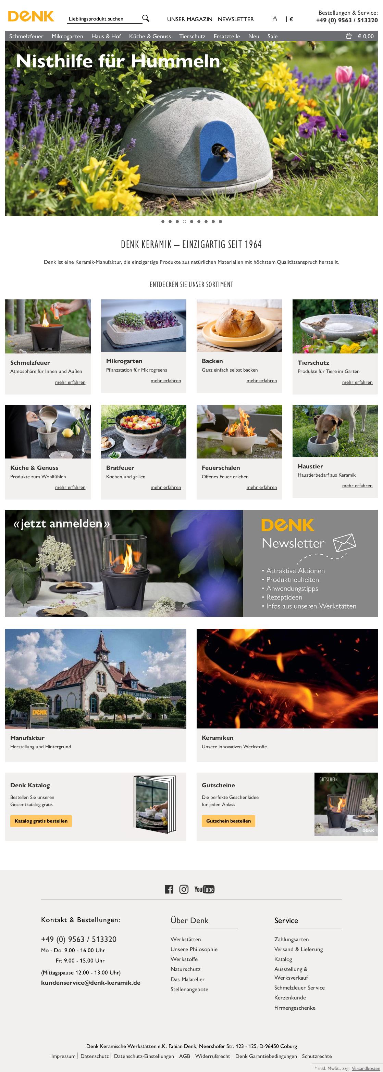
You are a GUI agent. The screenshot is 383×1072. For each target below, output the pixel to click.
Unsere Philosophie (194, 949)
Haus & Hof (106, 35)
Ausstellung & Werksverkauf (291, 973)
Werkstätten (186, 939)
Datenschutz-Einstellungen (144, 1056)
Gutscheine (218, 785)
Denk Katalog (30, 785)
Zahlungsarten (291, 939)
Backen (212, 361)
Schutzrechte (317, 1056)
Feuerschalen (221, 468)
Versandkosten (366, 1067)
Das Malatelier (188, 979)
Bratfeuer (120, 468)
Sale (273, 35)
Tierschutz (192, 35)
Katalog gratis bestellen (41, 821)
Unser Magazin (189, 19)
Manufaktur (27, 738)
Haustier (310, 466)
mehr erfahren (70, 381)
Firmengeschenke (295, 1007)
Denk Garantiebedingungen (266, 1056)
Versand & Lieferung (298, 949)
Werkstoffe (184, 959)
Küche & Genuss (150, 35)
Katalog (283, 959)
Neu (253, 35)
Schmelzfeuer (26, 35)
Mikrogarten (67, 35)
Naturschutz (185, 969)
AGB (184, 1056)
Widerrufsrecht (212, 1056)
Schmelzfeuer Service (299, 987)
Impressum (63, 1056)
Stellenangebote (189, 989)
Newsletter (236, 19)
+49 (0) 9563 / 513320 (78, 938)
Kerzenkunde (290, 997)
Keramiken (218, 737)
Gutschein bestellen (228, 821)
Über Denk (190, 920)
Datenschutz (95, 1056)
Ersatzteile (227, 35)
